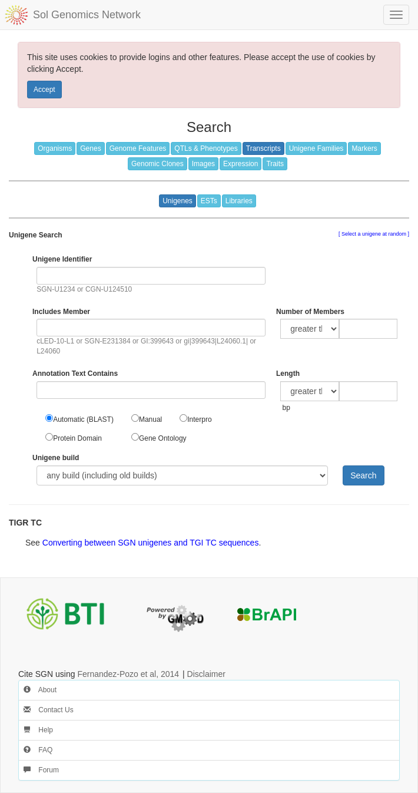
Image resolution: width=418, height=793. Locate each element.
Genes (90, 148)
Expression (240, 164)
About (40, 690)
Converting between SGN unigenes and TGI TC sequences (150, 542)
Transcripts (263, 148)
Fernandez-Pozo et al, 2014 (128, 674)
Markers (364, 148)
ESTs (209, 201)
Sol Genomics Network (87, 15)
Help (38, 730)
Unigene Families (316, 148)
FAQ (38, 750)
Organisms (55, 148)
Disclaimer (206, 674)
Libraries (239, 201)
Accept (44, 89)
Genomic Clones (157, 164)
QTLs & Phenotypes (205, 148)
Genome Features (138, 148)
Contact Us (49, 710)
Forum (41, 770)
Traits (275, 164)
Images (203, 164)
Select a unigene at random (373, 234)
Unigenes (177, 201)
